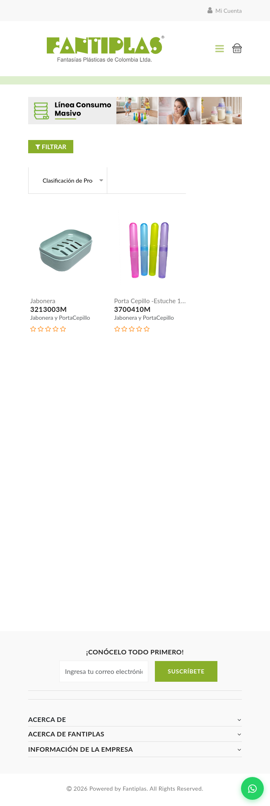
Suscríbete (186, 673)
